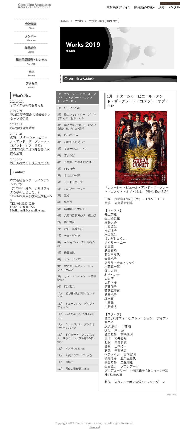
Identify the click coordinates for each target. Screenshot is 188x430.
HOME (64, 21)
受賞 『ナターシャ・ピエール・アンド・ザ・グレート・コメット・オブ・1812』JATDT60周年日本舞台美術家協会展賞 (30, 145)
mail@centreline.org (31, 210)
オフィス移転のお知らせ (27, 105)
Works (79, 21)
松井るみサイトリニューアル (30, 162)
